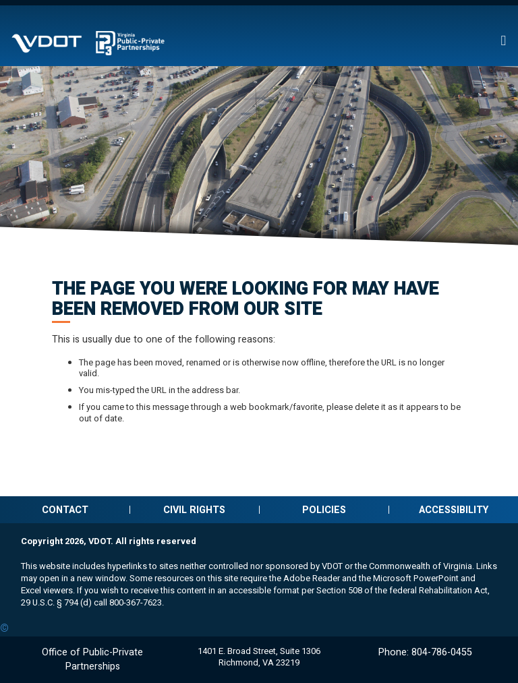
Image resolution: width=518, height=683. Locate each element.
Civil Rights (194, 510)
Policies (324, 510)
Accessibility (453, 510)
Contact (65, 510)
